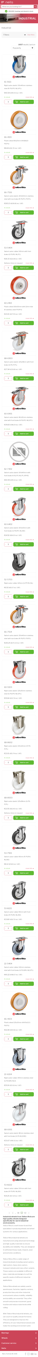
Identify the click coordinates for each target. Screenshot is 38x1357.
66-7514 (8, 632)
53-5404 (8, 248)
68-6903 (8, 358)
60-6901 (8, 414)
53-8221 (8, 908)
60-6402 (8, 524)
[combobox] (19, 6)
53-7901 (8, 853)
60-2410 (8, 303)
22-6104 (8, 1074)
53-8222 (8, 1185)
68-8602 (8, 742)
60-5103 (8, 687)
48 (18, 1213)
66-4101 (8, 137)
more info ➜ (30, 97)
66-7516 (8, 192)
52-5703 (8, 579)
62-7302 (8, 469)
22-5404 (8, 964)
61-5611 (7, 82)
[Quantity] (8, 102)
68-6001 (8, 1130)
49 (22, 1213)
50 (25, 1213)
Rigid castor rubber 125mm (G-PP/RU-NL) (18, 583)
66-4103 (8, 1019)
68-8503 (8, 798)
